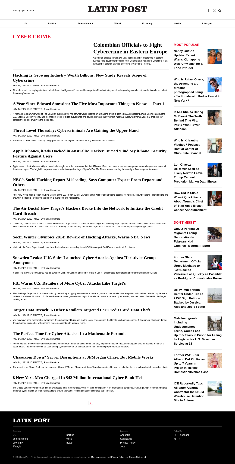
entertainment (20, 438)
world (69, 438)
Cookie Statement (137, 457)
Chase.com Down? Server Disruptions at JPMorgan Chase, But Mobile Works (83, 357)
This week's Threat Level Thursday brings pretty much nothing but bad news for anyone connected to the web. (64, 140)
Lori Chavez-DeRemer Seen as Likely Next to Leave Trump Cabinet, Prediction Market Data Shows (195, 173)
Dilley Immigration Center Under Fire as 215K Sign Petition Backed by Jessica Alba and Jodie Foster (189, 298)
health (70, 442)
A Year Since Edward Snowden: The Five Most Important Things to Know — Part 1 (88, 103)
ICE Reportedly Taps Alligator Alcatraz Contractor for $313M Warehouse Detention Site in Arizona (189, 392)
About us (125, 434)
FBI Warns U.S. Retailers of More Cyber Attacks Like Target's (69, 283)
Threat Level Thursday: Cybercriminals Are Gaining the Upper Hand (76, 130)
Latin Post (117, 9)
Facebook (184, 434)
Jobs (123, 446)
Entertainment (85, 23)
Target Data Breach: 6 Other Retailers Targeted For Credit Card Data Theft (81, 310)
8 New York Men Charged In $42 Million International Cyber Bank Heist (79, 377)
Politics (52, 23)
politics (70, 434)
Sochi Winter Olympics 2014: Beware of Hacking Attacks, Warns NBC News (81, 237)
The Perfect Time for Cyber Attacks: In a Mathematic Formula (70, 333)
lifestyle (17, 446)
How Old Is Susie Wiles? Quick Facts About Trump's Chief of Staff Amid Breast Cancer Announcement (190, 201)
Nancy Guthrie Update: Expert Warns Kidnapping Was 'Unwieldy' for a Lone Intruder (188, 59)
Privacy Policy (128, 442)
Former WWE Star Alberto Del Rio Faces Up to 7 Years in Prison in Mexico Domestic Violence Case (191, 363)
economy (18, 442)
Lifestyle (207, 23)
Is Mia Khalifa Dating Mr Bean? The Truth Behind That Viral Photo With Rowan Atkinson (188, 120)
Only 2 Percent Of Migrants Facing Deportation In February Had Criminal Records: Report (192, 237)
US (25, 23)
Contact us (126, 438)
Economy (147, 23)
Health (177, 23)
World (117, 23)
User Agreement (98, 457)
